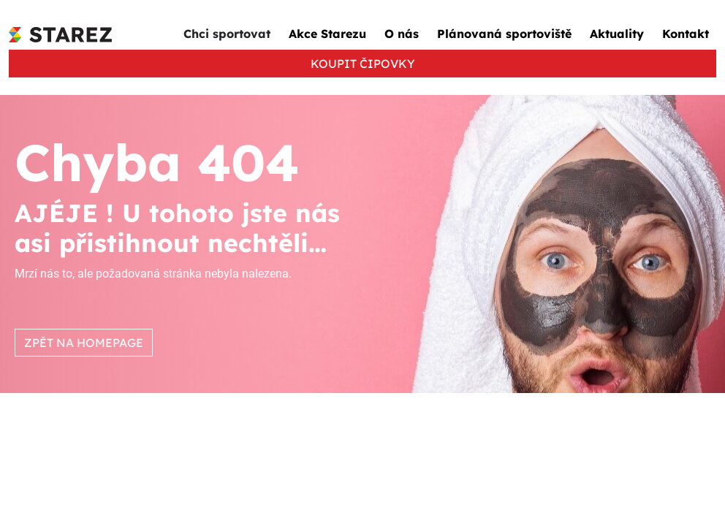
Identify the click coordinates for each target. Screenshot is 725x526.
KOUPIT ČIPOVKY (363, 63)
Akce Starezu (327, 33)
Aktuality (617, 33)
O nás (401, 33)
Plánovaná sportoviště (504, 33)
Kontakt (685, 33)
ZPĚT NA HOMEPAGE (83, 342)
